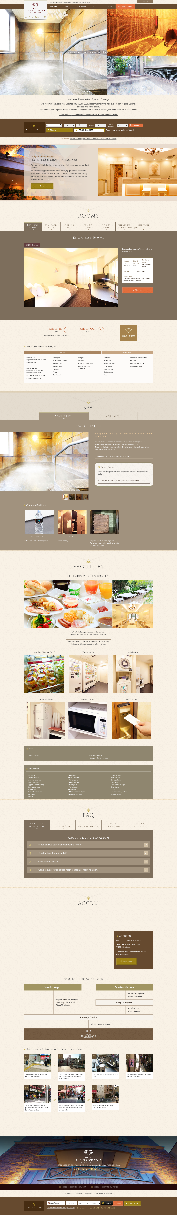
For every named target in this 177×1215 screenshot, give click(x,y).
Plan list (53, 130)
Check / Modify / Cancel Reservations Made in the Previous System (88, 115)
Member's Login (133, 1203)
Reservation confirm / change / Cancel (60, 1208)
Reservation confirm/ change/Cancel (120, 130)
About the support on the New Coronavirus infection (93, 138)
